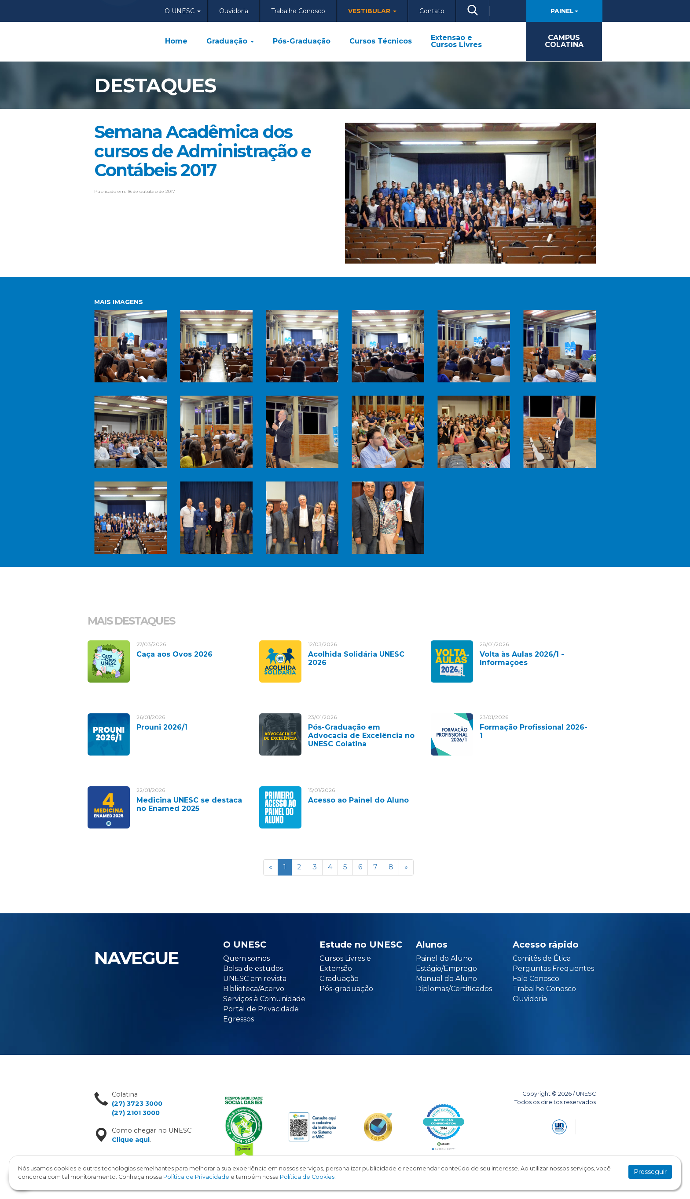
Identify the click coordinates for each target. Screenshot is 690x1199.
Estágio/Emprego (446, 968)
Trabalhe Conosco (298, 11)
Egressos (238, 1019)
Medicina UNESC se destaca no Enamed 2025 (189, 804)
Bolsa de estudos (253, 968)
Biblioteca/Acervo (253, 989)
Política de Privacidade (196, 1177)
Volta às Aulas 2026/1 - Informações (522, 658)
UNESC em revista (254, 978)
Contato (431, 11)
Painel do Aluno (444, 958)
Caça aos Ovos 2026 (174, 654)
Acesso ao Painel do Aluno (358, 800)
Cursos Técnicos (380, 41)
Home (176, 41)
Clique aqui (131, 1140)
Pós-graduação (346, 989)
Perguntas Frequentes (553, 968)
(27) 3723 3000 (137, 1104)
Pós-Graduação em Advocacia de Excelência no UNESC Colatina (361, 735)
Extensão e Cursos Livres (456, 41)
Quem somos (246, 958)
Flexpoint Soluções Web (590, 1125)
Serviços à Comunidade (264, 999)
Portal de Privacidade (261, 1009)
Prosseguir (650, 1172)
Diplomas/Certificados (454, 989)
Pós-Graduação (301, 41)
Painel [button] (564, 11)
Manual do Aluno (446, 978)
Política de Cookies (307, 1177)
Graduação (230, 41)
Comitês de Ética (542, 958)
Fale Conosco (536, 978)
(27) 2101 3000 (136, 1113)
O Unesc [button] (183, 11)
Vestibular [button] (372, 11)
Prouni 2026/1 (161, 727)
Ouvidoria (233, 11)
